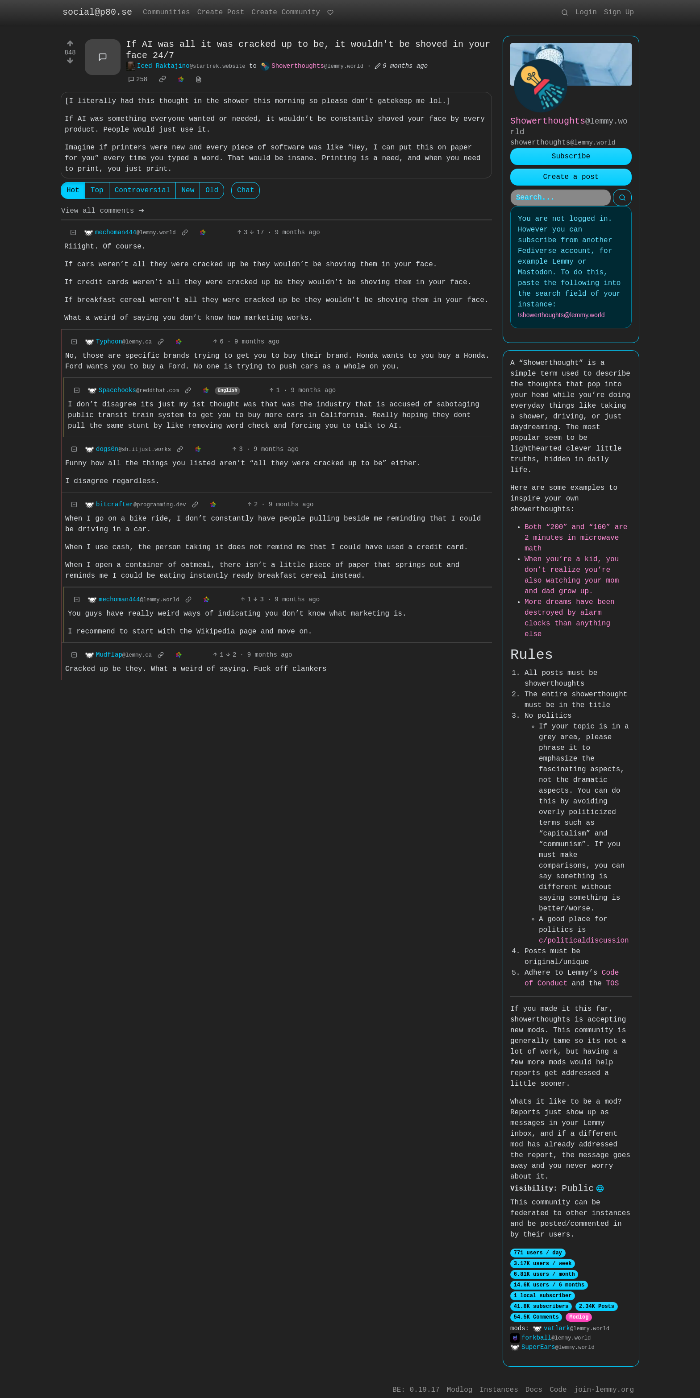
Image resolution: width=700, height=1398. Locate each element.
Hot (73, 191)
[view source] (199, 80)
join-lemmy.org (604, 1382)
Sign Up (619, 12)
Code (558, 1382)
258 (137, 80)
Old (211, 191)
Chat (245, 191)
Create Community (285, 12)
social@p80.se (97, 12)
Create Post (221, 12)
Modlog (578, 1307)
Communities (166, 12)
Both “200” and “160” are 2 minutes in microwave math (576, 538)
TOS (599, 973)
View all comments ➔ (102, 212)
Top (97, 191)
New (187, 191)
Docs (533, 1382)
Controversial (143, 191)
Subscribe (571, 156)
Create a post (571, 177)
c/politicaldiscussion (584, 930)
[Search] (560, 197)
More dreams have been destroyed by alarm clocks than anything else (578, 613)
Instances (498, 1382)
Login (586, 12)
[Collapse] (73, 233)
